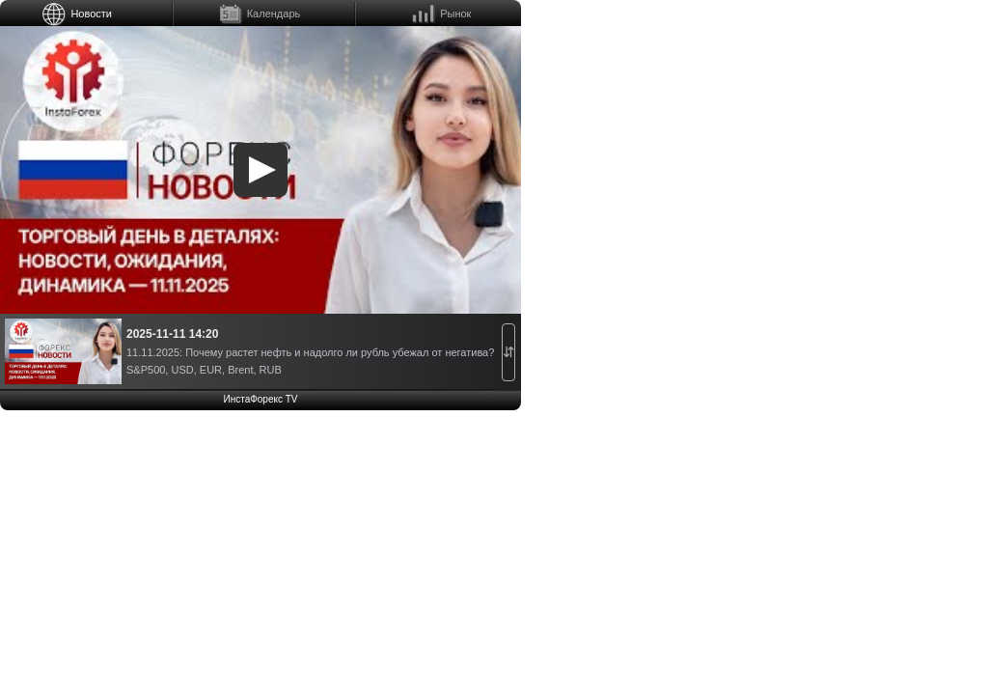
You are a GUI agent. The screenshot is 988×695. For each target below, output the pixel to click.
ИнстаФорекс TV (260, 399)
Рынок (455, 13)
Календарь (274, 13)
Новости (91, 13)
